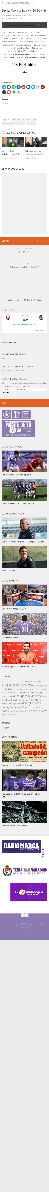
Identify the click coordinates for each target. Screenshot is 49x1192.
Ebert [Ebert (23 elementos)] (45, 686)
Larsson (21, 124)
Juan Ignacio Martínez (10, 124)
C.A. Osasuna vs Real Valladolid (24, 324)
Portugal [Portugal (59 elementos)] (6, 707)
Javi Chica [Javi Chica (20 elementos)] (22, 689)
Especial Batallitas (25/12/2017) (14, 370)
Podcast (30, 3)
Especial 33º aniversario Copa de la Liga (17, 765)
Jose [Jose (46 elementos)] (10, 696)
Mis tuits (5, 358)
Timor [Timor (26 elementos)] (15, 711)
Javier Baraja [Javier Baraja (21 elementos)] (29, 689)
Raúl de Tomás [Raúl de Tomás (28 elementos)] (16, 707)
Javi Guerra (26, 120)
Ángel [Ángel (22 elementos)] (3, 715)
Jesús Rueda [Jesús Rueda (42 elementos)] (28, 692)
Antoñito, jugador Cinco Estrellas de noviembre (19, 666)
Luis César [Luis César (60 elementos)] (13, 699)
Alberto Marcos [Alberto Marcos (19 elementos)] (14, 682)
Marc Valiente (31, 124)
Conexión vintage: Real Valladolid (14, 826)
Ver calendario (39, 330)
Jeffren (34, 120)
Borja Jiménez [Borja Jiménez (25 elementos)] (37, 682)
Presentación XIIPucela (10, 638)
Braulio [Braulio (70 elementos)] (6, 685)
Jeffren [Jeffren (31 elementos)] (19, 692)
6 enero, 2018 (25, 315)
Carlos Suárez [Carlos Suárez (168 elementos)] (20, 685)
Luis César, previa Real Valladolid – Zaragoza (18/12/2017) (24, 542)
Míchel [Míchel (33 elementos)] (20, 703)
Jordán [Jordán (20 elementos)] (36, 693)
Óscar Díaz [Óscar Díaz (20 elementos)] (16, 715)
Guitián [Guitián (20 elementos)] (17, 689)
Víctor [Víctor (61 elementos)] (29, 710)
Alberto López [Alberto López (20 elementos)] (5, 682)
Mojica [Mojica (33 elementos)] (14, 703)
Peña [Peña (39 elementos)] (42, 703)
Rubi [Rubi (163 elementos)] (32, 707)
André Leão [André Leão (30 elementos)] (27, 682)
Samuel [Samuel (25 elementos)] (10, 711)
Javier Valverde (11, 16)
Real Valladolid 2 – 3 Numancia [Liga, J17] (17, 475)
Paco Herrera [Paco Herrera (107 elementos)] (31, 703)
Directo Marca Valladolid (13, 3)
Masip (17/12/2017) (9, 571)
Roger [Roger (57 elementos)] (25, 707)
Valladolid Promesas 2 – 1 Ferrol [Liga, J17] (18, 504)
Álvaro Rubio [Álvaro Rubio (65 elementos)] (40, 710)
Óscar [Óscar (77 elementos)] (9, 714)
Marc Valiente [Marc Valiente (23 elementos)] (30, 700)
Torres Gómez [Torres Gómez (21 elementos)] (22, 711)
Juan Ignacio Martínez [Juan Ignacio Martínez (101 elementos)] (27, 696)
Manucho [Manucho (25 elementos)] (22, 700)
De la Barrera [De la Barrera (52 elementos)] (37, 685)
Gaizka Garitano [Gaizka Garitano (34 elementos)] (8, 689)
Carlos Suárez (15, 120)
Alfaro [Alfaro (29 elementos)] (21, 682)
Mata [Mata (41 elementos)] (37, 700)
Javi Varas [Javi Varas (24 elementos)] (12, 693)
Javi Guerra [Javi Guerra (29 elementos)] (38, 689)
